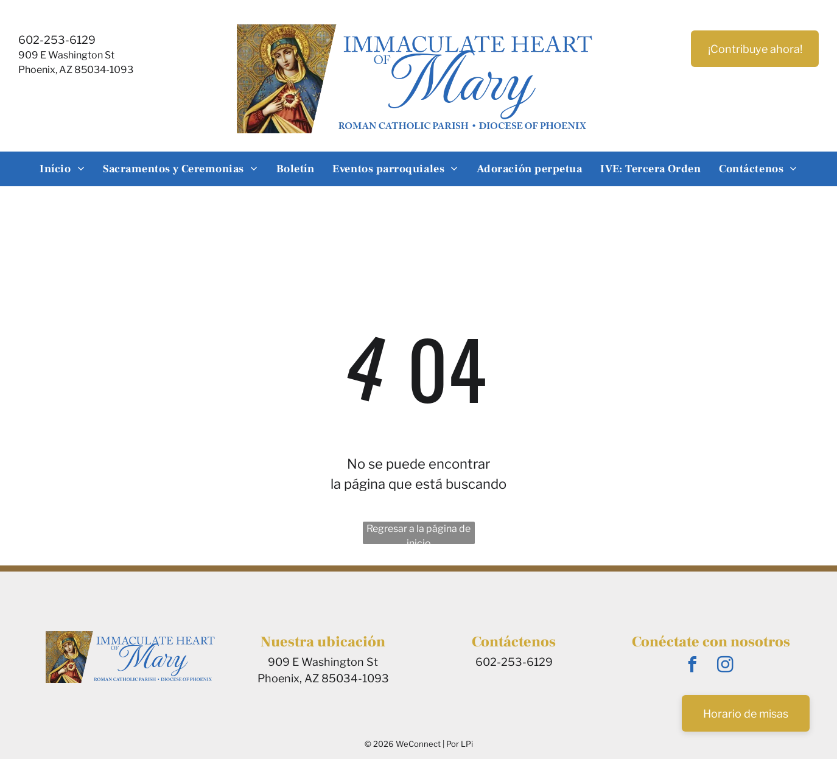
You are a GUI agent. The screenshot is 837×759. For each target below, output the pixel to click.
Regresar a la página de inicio (418, 533)
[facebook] (693, 666)
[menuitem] (62, 169)
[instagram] (725, 666)
